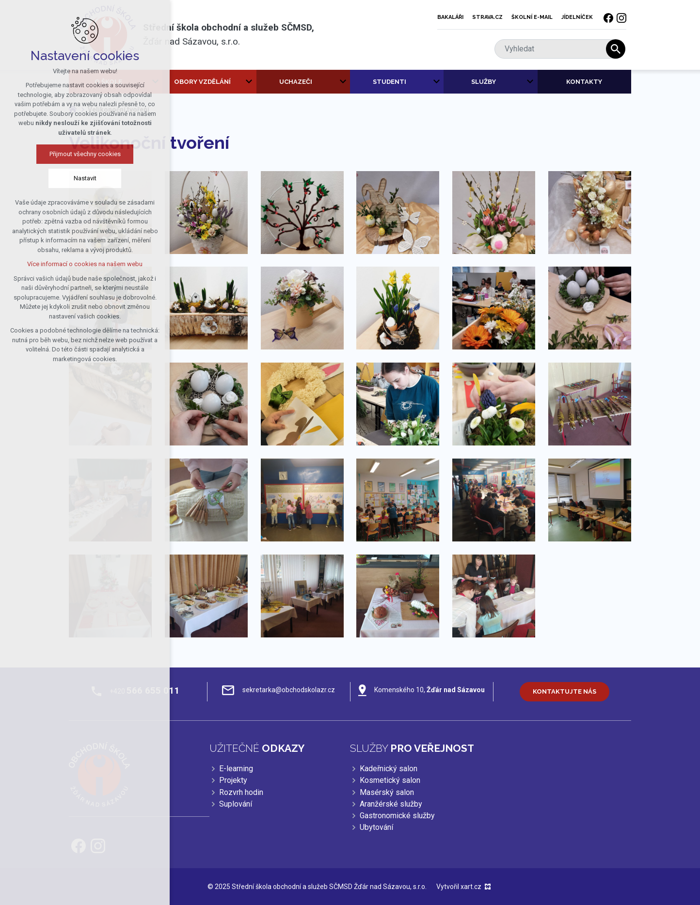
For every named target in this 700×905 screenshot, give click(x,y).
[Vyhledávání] (615, 49)
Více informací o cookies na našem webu (83, 264)
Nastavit (83, 178)
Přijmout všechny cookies (83, 154)
